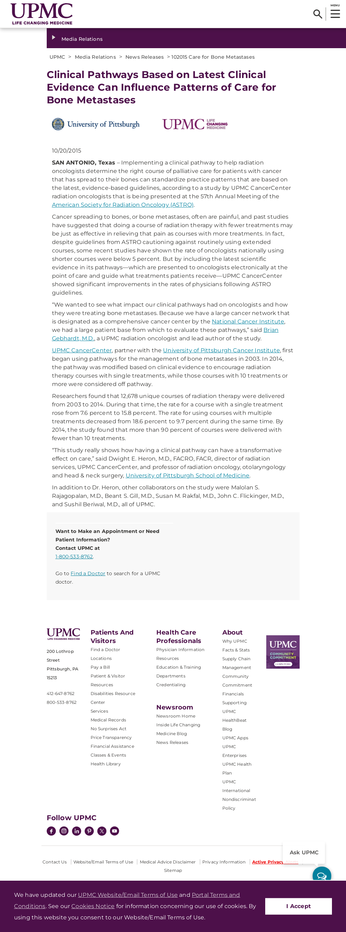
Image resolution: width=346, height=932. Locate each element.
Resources (167, 658)
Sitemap (173, 870)
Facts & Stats (236, 650)
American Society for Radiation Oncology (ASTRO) (123, 204)
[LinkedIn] (76, 831)
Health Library (106, 763)
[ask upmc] (322, 876)
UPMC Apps (235, 737)
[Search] (317, 14)
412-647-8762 (60, 693)
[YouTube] (114, 831)
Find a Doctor (88, 573)
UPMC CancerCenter (82, 350)
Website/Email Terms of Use (103, 861)
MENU (335, 5)
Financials (233, 693)
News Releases (172, 742)
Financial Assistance (112, 746)
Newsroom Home (175, 716)
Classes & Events (108, 755)
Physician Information (180, 649)
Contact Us (55, 861)
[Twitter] (101, 831)
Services (99, 711)
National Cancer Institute (248, 321)
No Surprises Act (109, 728)
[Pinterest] (89, 831)
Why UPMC (234, 641)
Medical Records (108, 719)
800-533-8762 (62, 702)
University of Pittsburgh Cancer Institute (221, 350)
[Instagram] (63, 831)
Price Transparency (111, 737)
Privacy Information (224, 861)
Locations (101, 658)
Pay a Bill (100, 667)
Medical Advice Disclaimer (168, 861)
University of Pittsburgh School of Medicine (188, 475)
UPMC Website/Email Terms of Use (128, 895)
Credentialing (170, 684)
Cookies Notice (93, 906)
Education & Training (178, 667)
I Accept (298, 906)
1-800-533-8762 (74, 556)
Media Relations (82, 39)
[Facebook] (51, 831)
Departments (170, 676)
